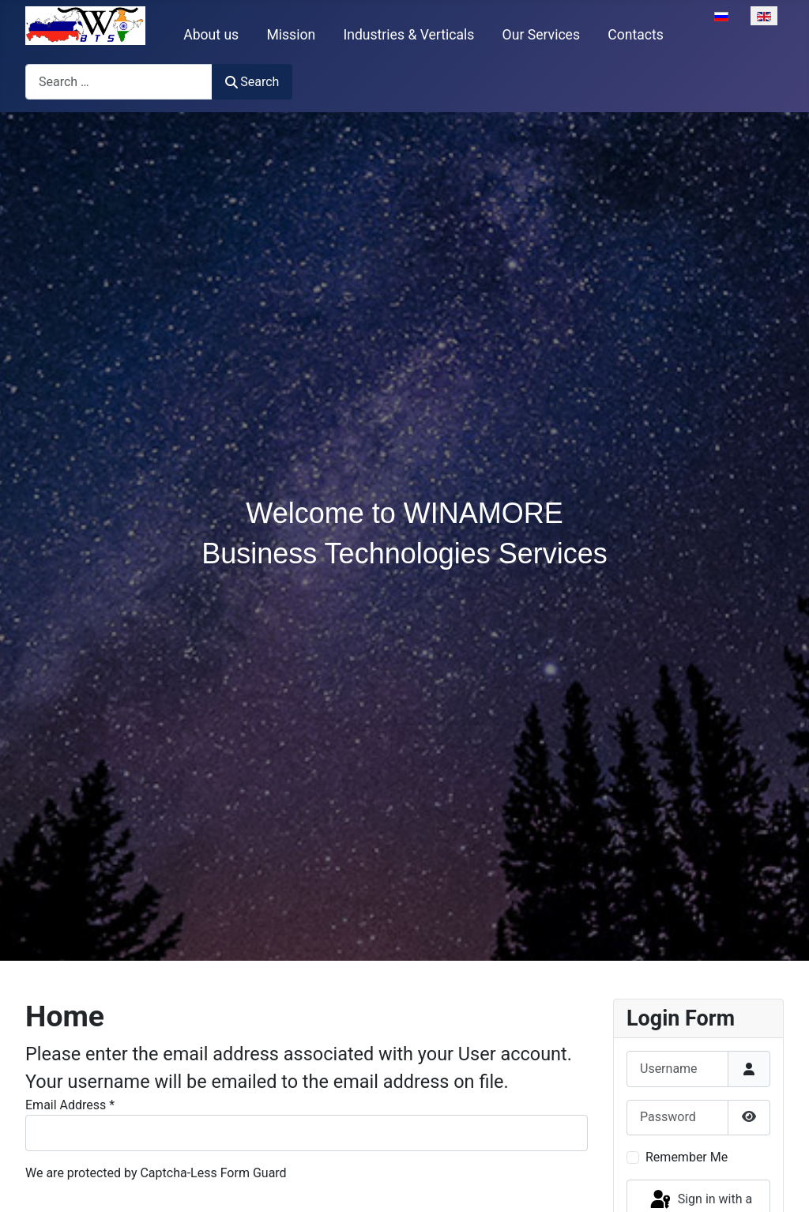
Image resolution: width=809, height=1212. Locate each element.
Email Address (70, 1104)
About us (211, 35)
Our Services (541, 35)
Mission (290, 35)
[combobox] (119, 82)
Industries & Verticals (408, 35)
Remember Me (686, 1157)
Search (252, 81)
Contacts (636, 35)
